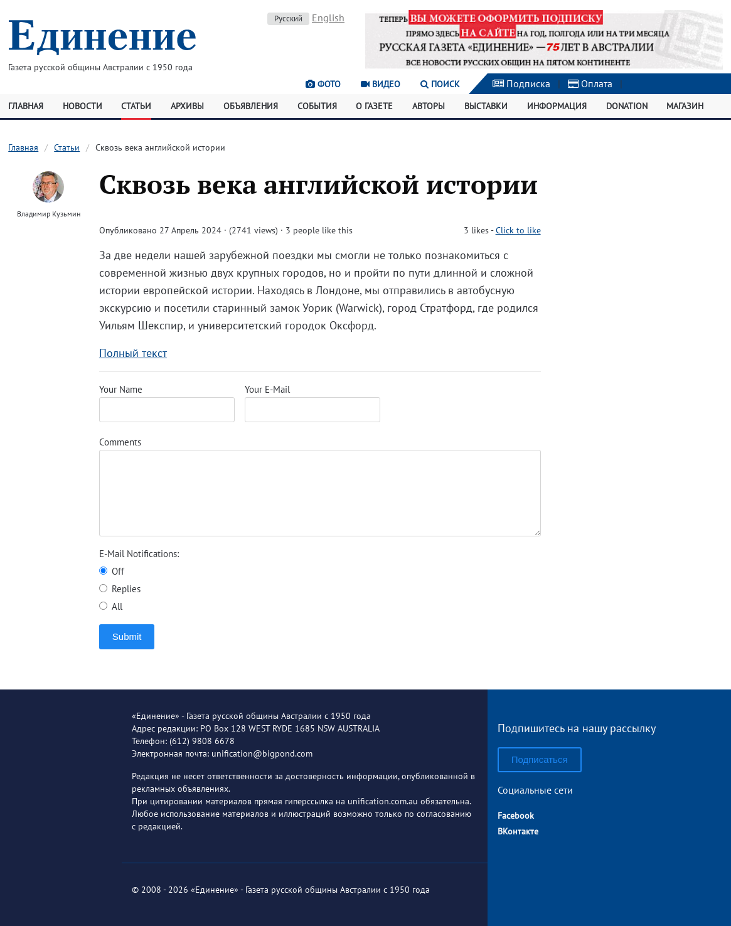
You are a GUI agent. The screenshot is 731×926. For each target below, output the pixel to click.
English (328, 17)
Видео (380, 84)
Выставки (486, 106)
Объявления (250, 106)
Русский (288, 18)
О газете (374, 106)
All (110, 606)
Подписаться (539, 759)
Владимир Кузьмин (48, 213)
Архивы (187, 106)
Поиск (440, 84)
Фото (323, 84)
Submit (127, 636)
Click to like (518, 230)
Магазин (684, 106)
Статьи (136, 106)
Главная (25, 106)
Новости (82, 106)
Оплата (590, 83)
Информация (557, 106)
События (317, 106)
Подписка (521, 83)
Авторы (428, 106)
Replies (120, 589)
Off (111, 571)
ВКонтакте (518, 831)
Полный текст (133, 353)
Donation (627, 106)
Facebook (516, 815)
